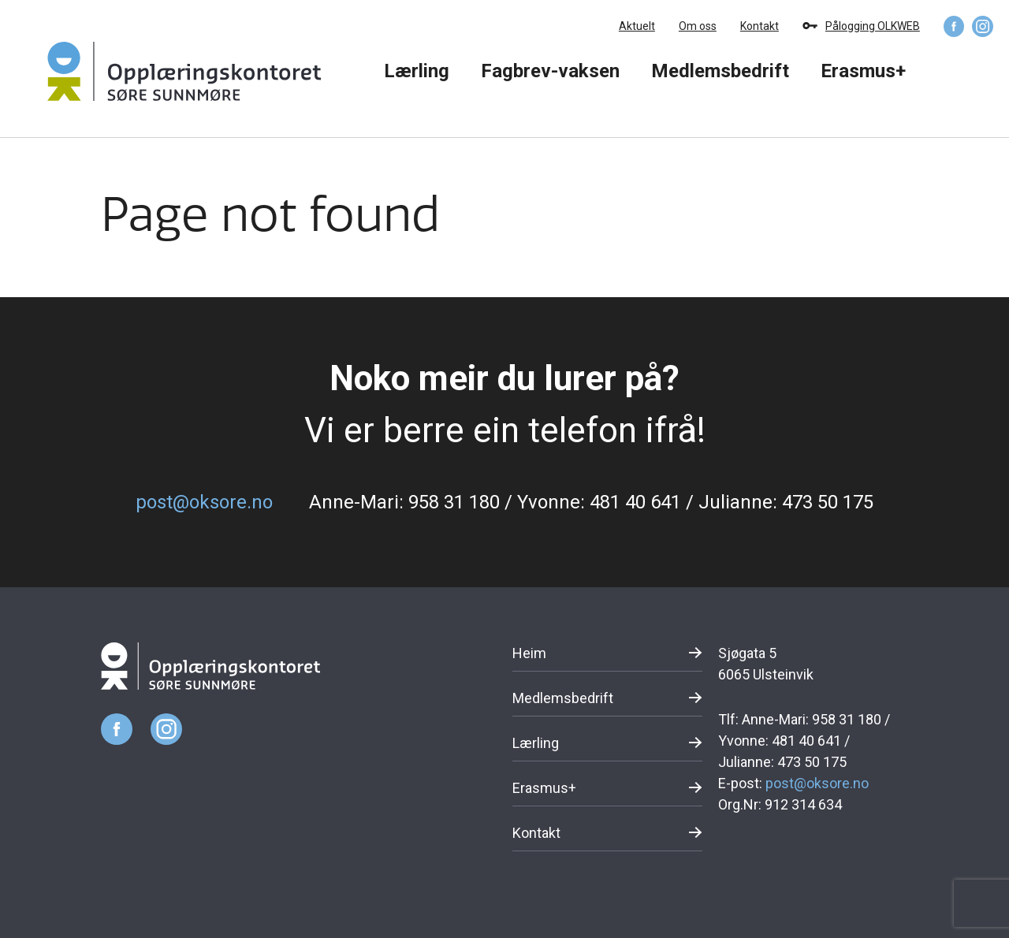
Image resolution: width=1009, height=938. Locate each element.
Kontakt (759, 26)
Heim (529, 653)
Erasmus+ (863, 71)
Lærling (416, 71)
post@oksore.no (204, 502)
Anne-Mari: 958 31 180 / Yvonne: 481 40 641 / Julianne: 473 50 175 (591, 502)
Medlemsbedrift (720, 71)
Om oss (698, 26)
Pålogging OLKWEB (872, 26)
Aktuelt (637, 26)
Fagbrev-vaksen (550, 71)
